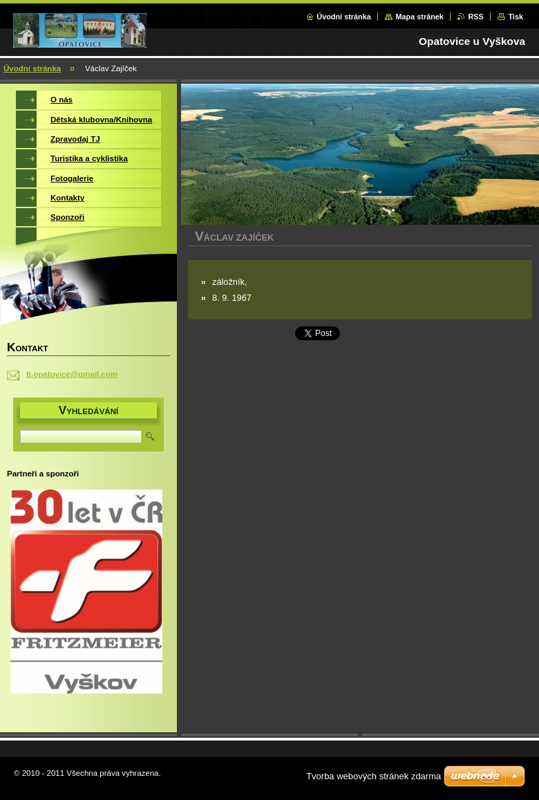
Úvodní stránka (343, 16)
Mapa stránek (419, 16)
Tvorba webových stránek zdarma (373, 776)
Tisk (515, 16)
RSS (475, 16)
